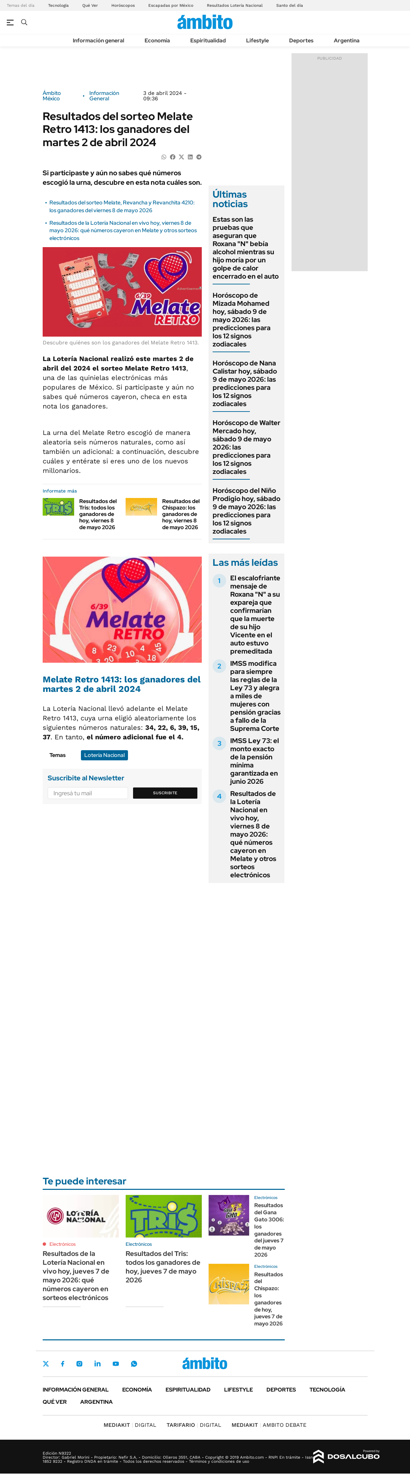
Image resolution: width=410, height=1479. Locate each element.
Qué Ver (90, 5)
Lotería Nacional (104, 755)
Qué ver (55, 1401)
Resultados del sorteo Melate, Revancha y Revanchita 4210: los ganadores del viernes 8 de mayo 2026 (122, 206)
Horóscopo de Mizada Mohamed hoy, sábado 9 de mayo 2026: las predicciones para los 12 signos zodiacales (242, 319)
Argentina (347, 40)
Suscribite (165, 793)
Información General (104, 96)
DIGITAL (130, 1425)
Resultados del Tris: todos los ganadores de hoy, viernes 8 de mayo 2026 (98, 514)
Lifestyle (257, 40)
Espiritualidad (208, 40)
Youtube (115, 1363)
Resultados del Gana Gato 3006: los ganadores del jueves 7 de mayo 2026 (269, 1230)
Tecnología (58, 5)
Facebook (62, 1364)
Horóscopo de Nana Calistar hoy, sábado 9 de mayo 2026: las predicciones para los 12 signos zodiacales (245, 383)
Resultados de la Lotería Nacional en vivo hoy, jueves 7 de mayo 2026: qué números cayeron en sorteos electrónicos (76, 1275)
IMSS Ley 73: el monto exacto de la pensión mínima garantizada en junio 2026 (254, 761)
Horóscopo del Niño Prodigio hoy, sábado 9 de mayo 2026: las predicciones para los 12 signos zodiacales (246, 511)
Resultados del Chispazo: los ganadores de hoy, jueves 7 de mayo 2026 (268, 1299)
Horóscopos (123, 5)
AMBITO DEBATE (269, 1425)
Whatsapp (134, 1364)
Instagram (79, 1364)
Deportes (301, 40)
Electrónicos (62, 1244)
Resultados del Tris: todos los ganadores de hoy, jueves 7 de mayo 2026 (163, 1266)
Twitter (46, 1363)
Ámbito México (52, 96)
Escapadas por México (170, 5)
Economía (157, 40)
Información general (98, 40)
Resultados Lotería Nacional (235, 5)
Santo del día (289, 5)
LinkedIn (97, 1364)
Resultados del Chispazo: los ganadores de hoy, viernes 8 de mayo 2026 (181, 514)
